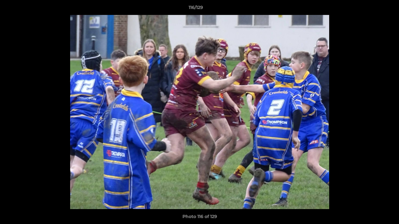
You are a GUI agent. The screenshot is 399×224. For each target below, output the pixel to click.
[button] (373, 9)
